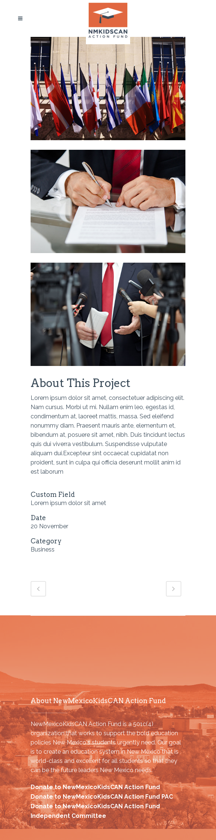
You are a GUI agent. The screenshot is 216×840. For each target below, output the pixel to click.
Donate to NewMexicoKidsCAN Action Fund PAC (102, 796)
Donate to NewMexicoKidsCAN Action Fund (95, 787)
